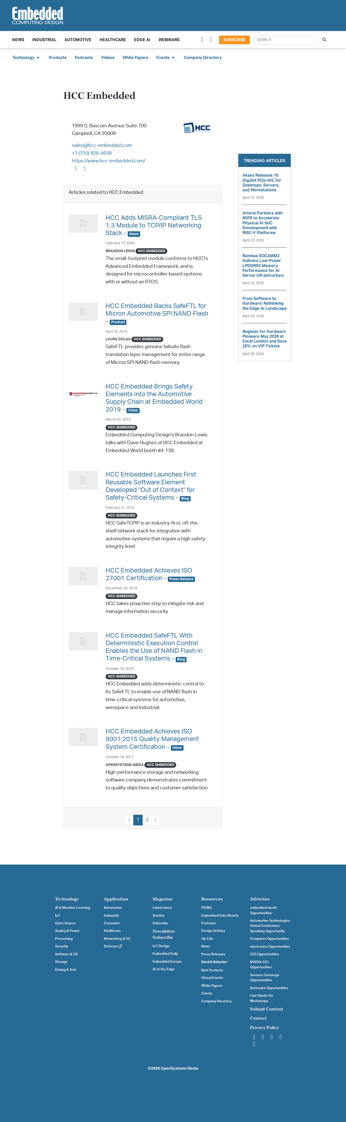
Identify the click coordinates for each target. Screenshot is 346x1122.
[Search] (286, 39)
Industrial (44, 40)
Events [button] (166, 57)
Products (58, 58)
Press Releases (213, 954)
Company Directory (203, 58)
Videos (107, 58)
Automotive (77, 40)
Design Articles (213, 930)
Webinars (168, 40)
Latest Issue (162, 907)
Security (61, 946)
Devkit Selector (214, 962)
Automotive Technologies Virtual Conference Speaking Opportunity (270, 926)
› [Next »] (155, 820)
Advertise (260, 899)
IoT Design (161, 946)
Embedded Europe (167, 961)
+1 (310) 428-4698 (92, 153)
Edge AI (142, 40)
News (205, 946)
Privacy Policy (264, 1028)
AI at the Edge (164, 969)
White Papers (135, 58)
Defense (113, 946)
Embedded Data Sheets (219, 915)
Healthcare (113, 40)
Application (116, 899)
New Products (212, 970)
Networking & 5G (117, 938)
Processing (64, 938)
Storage (61, 961)
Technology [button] (26, 57)
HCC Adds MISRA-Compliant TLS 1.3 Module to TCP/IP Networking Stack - (154, 225)
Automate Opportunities (269, 988)
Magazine (163, 899)
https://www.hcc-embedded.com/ (108, 161)
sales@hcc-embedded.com (102, 145)
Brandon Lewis (120, 251)
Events (206, 993)
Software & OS (66, 954)
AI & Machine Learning (72, 907)
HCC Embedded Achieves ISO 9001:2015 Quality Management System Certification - (152, 739)
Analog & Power (67, 930)
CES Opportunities (264, 954)
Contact (258, 1018)
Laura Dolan (118, 339)
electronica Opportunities (270, 946)
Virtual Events (212, 977)
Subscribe (234, 40)
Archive (158, 915)
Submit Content (266, 1009)
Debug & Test (65, 969)
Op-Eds (207, 938)
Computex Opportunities (269, 938)
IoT (57, 915)
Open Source (65, 923)
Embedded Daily (165, 953)
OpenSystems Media (125, 765)
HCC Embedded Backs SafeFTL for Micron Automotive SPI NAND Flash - (157, 314)
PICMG (206, 907)
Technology (67, 899)
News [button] (18, 40)
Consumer (112, 923)
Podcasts (84, 58)
